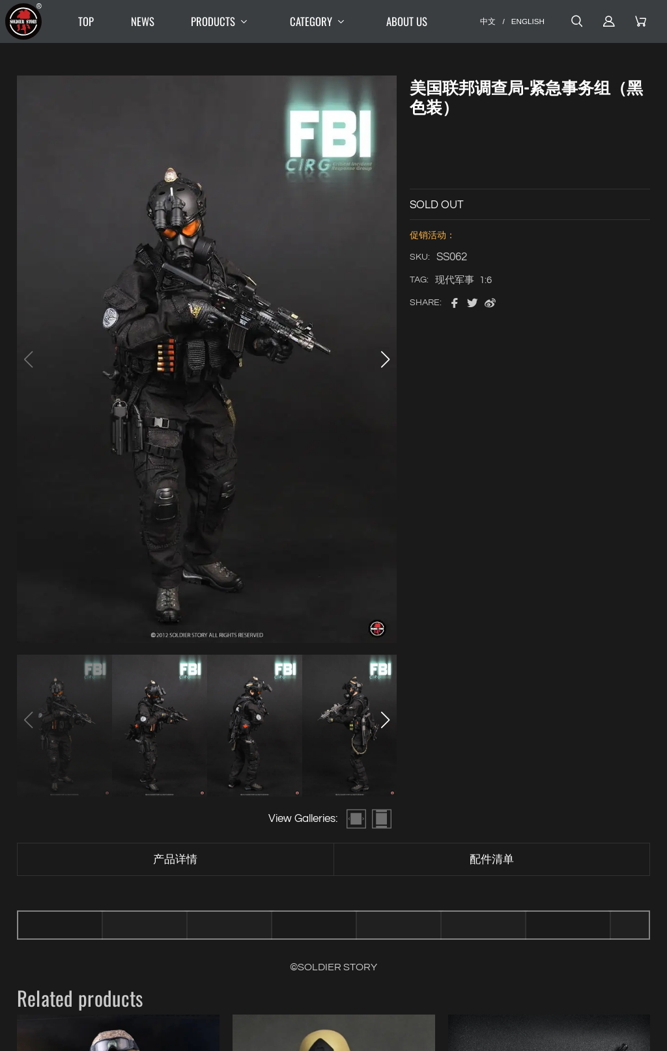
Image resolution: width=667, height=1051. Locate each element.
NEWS (142, 21)
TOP (86, 21)
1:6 (485, 280)
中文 (488, 21)
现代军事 (454, 280)
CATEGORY (320, 22)
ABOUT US (406, 21)
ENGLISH (528, 21)
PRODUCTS (222, 22)
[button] (385, 359)
